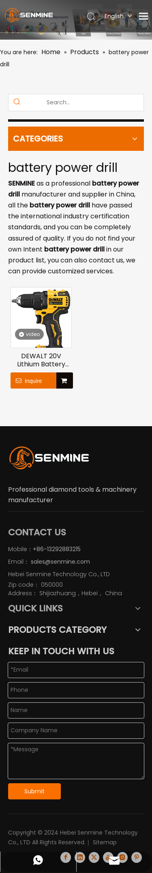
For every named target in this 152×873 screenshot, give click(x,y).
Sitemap (105, 838)
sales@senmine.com (59, 562)
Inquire (26, 380)
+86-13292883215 (57, 549)
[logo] (48, 457)
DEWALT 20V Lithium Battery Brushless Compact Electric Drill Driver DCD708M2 (41, 360)
